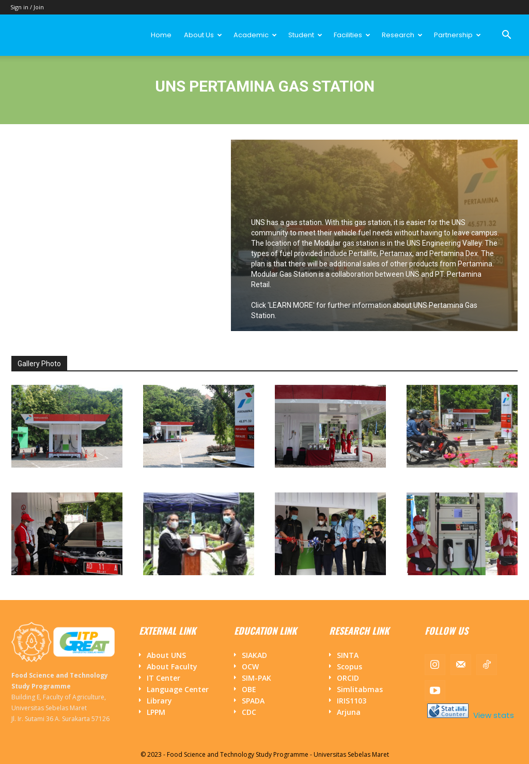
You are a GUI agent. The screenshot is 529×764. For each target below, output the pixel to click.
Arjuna (349, 712)
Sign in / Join (27, 7)
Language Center (178, 689)
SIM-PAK (256, 678)
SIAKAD (254, 655)
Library (159, 701)
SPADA (253, 701)
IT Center (163, 678)
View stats (492, 715)
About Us (203, 35)
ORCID (348, 678)
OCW (250, 666)
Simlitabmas (360, 689)
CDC (249, 712)
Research (402, 35)
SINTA (348, 655)
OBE (249, 689)
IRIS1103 (351, 701)
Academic (255, 35)
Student (305, 35)
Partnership (457, 35)
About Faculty (172, 666)
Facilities (352, 35)
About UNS (166, 655)
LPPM (156, 712)
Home (161, 35)
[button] (506, 36)
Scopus (349, 666)
